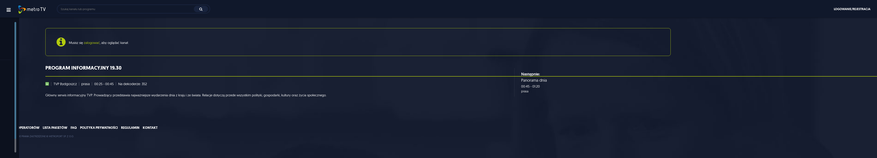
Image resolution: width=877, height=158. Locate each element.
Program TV (16, 50)
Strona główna (17, 29)
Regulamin (187, 132)
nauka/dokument (19, 125)
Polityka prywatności (156, 132)
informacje (14, 89)
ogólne (12, 81)
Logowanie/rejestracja (852, 9)
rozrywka (14, 96)
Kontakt (207, 132)
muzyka (12, 118)
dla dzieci (14, 132)
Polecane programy (21, 43)
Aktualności (15, 36)
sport (10, 103)
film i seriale (15, 110)
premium (13, 139)
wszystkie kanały (19, 74)
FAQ (131, 132)
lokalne (12, 147)
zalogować (112, 43)
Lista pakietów (112, 132)
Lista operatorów (81, 132)
